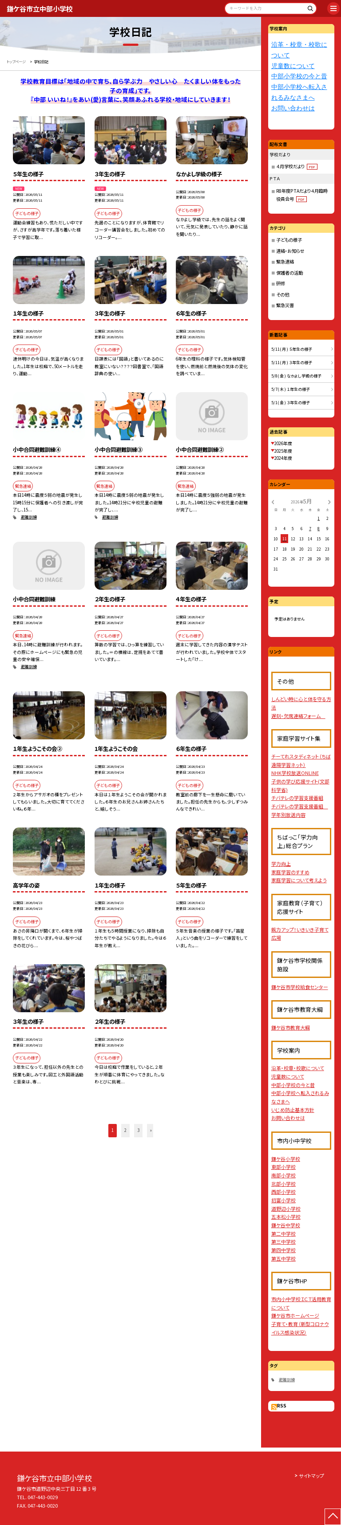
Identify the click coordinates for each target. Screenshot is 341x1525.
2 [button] (125, 1130)
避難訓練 (29, 517)
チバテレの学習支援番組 (297, 797)
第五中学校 (283, 1258)
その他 (282, 294)
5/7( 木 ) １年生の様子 (290, 389)
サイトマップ (311, 1475)
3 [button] (138, 1130)
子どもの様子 (289, 239)
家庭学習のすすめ (290, 872)
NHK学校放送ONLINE (295, 772)
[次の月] (329, 501)
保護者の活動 (289, 272)
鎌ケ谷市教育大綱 (290, 1027)
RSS (281, 1406)
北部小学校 (283, 1183)
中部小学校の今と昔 (299, 76)
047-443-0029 (43, 1497)
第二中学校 (283, 1233)
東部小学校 (283, 1166)
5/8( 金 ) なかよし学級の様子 (296, 376)
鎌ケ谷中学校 (285, 1225)
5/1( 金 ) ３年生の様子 (290, 403)
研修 (280, 283)
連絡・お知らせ (290, 250)
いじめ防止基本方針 (292, 1109)
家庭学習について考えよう (299, 880)
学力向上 (281, 863)
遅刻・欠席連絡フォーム (298, 715)
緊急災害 (285, 305)
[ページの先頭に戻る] (333, 1517)
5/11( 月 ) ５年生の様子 (291, 349)
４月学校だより (296, 166)
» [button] (151, 1130)
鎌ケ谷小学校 (285, 1158)
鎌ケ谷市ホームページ (295, 1315)
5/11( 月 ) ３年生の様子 (291, 362)
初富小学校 (283, 1200)
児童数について (293, 66)
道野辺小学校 (286, 1208)
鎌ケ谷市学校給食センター (299, 986)
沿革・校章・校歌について (297, 1067)
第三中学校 (283, 1241)
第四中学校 (283, 1249)
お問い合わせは (293, 108)
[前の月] (272, 501)
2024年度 (283, 458)
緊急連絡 (285, 261)
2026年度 (283, 443)
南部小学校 (283, 1175)
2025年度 (283, 451)
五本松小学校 (286, 1216)
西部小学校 (283, 1191)
